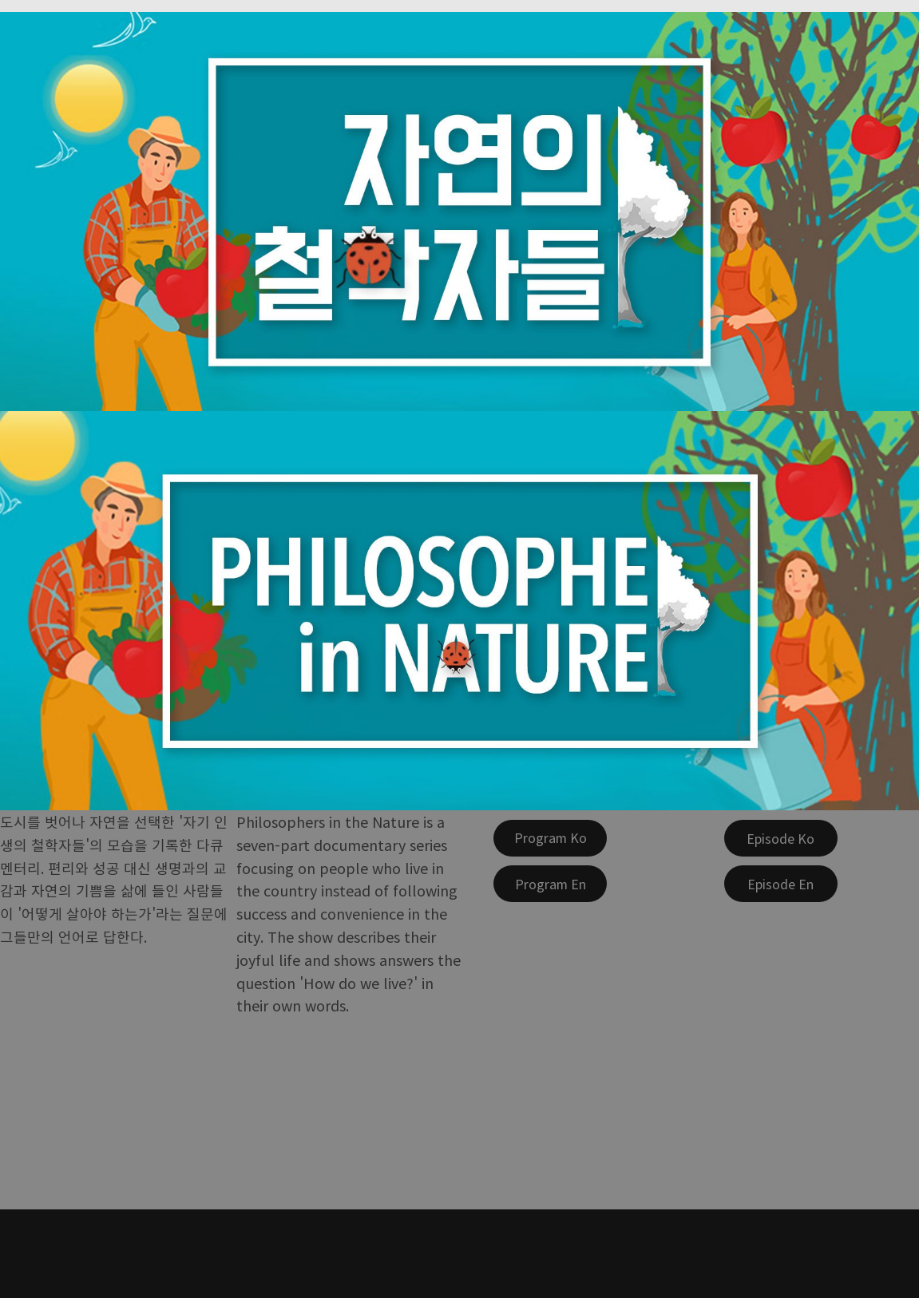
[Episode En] (781, 883)
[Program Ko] (550, 838)
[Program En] (550, 883)
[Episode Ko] (781, 838)
